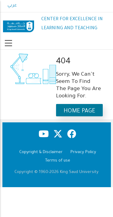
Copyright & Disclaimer (41, 152)
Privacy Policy (83, 152)
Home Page (79, 111)
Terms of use (57, 161)
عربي (12, 5)
